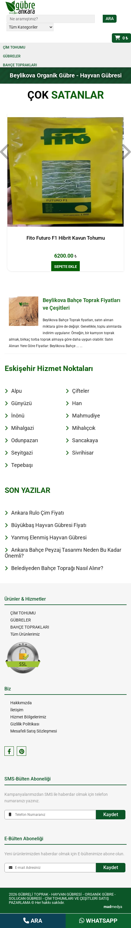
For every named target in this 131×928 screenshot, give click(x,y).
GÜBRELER (12, 56)
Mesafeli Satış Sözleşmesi (33, 731)
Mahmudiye (86, 415)
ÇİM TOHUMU (14, 47)
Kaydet (110, 814)
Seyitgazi (22, 453)
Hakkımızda (21, 703)
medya (113, 906)
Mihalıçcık (83, 428)
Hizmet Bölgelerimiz (28, 717)
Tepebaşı (22, 465)
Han (77, 403)
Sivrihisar (83, 453)
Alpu (16, 391)
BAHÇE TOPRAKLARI (20, 65)
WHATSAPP (98, 920)
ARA (32, 920)
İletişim (16, 710)
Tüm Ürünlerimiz (25, 634)
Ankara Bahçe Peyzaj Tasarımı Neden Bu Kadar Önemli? (63, 553)
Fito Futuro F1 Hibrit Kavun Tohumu (65, 238)
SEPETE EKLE (65, 266)
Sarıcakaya (85, 440)
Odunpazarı (24, 440)
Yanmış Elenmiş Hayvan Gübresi (49, 537)
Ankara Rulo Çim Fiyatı (37, 513)
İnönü (17, 415)
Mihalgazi (22, 428)
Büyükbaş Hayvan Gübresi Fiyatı (48, 525)
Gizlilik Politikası (24, 724)
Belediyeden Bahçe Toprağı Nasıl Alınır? (57, 568)
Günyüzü (21, 403)
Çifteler (80, 391)
